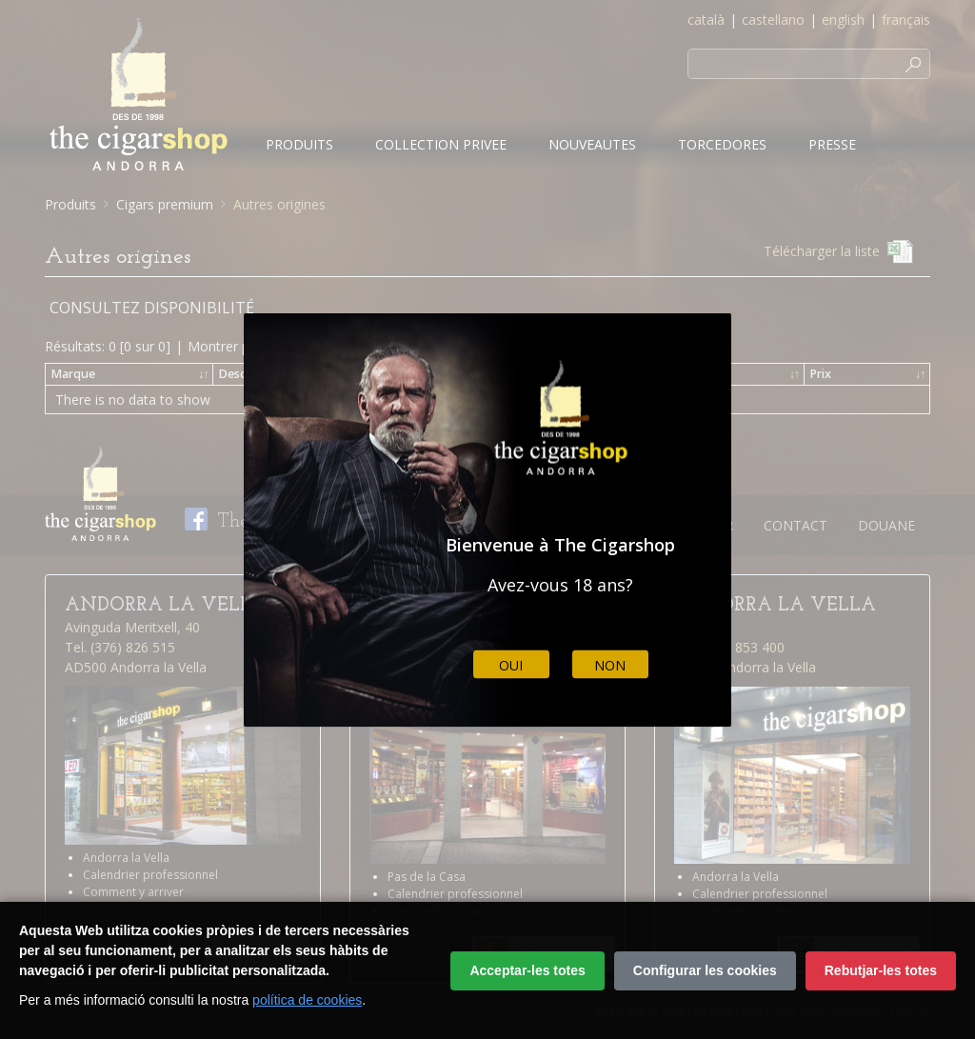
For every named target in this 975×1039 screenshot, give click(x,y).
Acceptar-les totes (527, 970)
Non (610, 664)
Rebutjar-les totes (881, 970)
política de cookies (307, 1000)
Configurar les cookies (705, 970)
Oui (511, 664)
